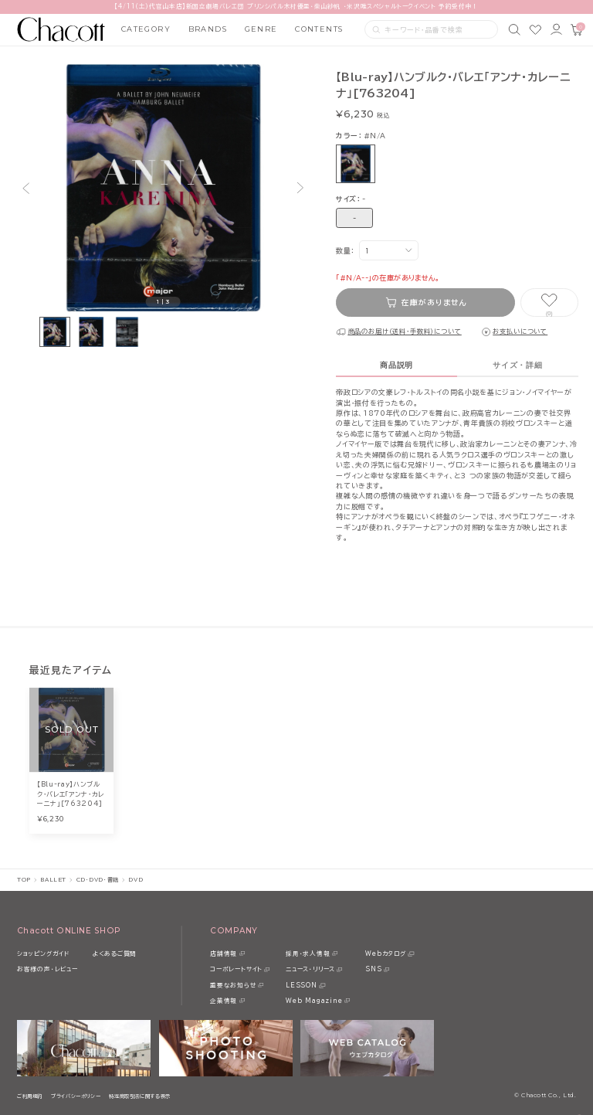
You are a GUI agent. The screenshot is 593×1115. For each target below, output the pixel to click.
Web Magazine (314, 1001)
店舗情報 (223, 953)
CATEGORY (146, 29)
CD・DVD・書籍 (97, 879)
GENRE (261, 29)
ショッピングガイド (43, 953)
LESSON (301, 985)
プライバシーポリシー (75, 1096)
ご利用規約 (29, 1096)
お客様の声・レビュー (47, 969)
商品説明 (396, 365)
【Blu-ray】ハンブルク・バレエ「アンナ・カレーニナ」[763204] (70, 794)
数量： (345, 250)
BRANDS (208, 29)
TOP (24, 879)
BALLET (53, 879)
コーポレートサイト (236, 969)
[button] (25, 187)
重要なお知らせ (233, 985)
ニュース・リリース (310, 969)
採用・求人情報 (308, 953)
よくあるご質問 (115, 953)
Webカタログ (385, 953)
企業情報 (223, 1001)
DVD (135, 879)
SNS (373, 969)
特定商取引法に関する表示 (140, 1096)
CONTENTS (319, 29)
